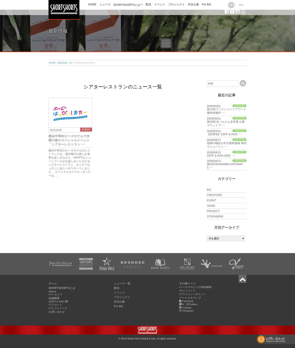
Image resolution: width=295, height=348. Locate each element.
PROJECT (213, 211)
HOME (92, 4)
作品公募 (193, 4)
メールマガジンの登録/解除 (196, 287)
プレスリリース (58, 308)
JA (231, 5)
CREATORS (214, 195)
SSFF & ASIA (58, 301)
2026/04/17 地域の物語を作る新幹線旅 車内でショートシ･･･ (226, 143)
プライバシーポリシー (193, 294)
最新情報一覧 (65, 62)
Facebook (186, 301)
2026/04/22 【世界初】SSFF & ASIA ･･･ (226, 132)
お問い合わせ (275, 340)
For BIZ (206, 4)
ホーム (53, 283)
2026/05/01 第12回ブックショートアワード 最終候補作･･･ (226, 109)
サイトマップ (187, 290)
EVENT (211, 200)
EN (241, 5)
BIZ (209, 189)
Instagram (186, 310)
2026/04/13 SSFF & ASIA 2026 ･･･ (226, 154)
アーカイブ (55, 294)
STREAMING (215, 216)
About (52, 291)
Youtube (185, 307)
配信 (148, 4)
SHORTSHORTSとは (126, 4)
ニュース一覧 (122, 283)
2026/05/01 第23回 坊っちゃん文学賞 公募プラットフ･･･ (226, 122)
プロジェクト (176, 4)
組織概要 (54, 298)
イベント (159, 4)
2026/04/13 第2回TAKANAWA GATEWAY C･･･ (226, 164)
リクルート (55, 304)
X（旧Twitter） (189, 304)
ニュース (104, 4)
